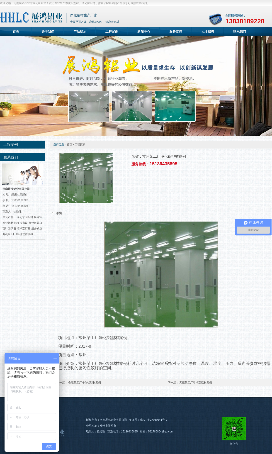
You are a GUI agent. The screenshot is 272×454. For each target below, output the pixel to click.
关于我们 (47, 31)
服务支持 (175, 31)
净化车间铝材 (25, 217)
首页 (16, 31)
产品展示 (79, 31)
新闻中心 (143, 31)
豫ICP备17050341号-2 (153, 419)
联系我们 (239, 31)
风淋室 (38, 217)
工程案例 (111, 31)
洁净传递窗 (21, 223)
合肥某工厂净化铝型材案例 (84, 382)
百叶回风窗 (9, 228)
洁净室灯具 (23, 228)
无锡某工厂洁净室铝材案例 (195, 382)
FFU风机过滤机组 (22, 234)
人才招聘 (207, 31)
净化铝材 (7, 223)
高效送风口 (35, 223)
